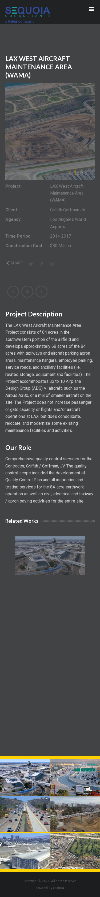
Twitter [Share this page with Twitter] (31, 264)
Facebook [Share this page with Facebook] (42, 264)
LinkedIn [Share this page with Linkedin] (53, 264)
